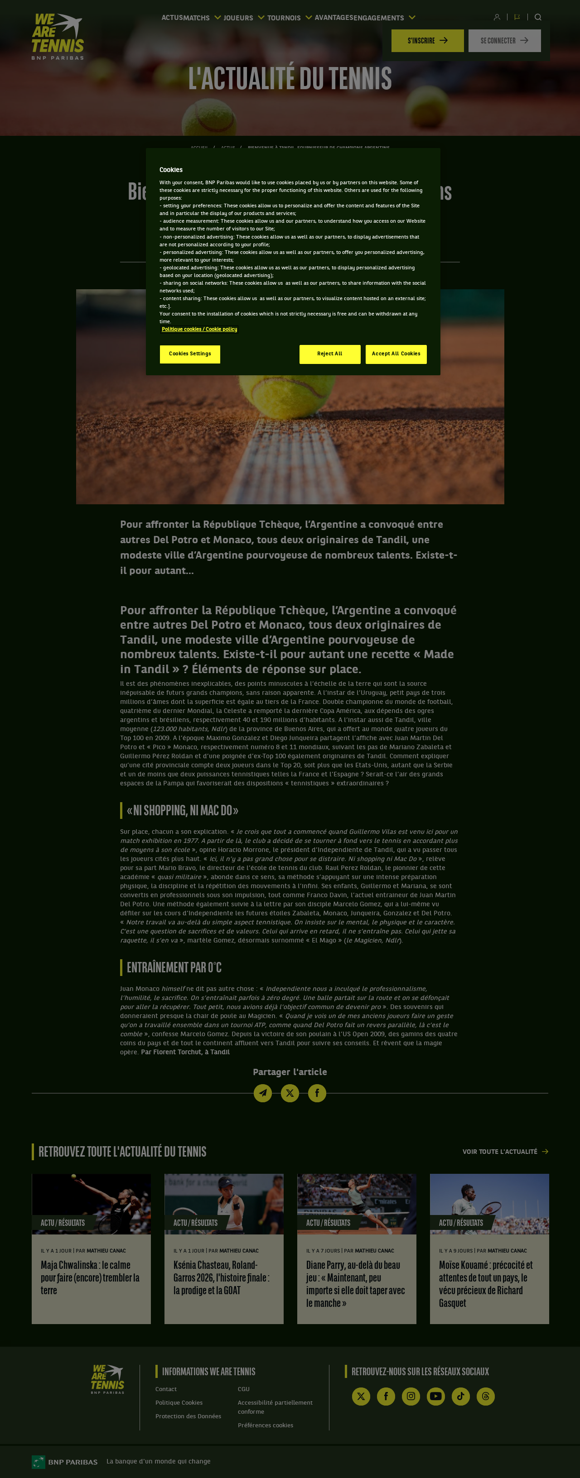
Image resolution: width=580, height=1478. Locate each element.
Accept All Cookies (396, 354)
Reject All (330, 354)
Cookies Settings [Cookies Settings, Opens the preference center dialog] (190, 354)
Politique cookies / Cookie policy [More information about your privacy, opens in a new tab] (199, 329)
